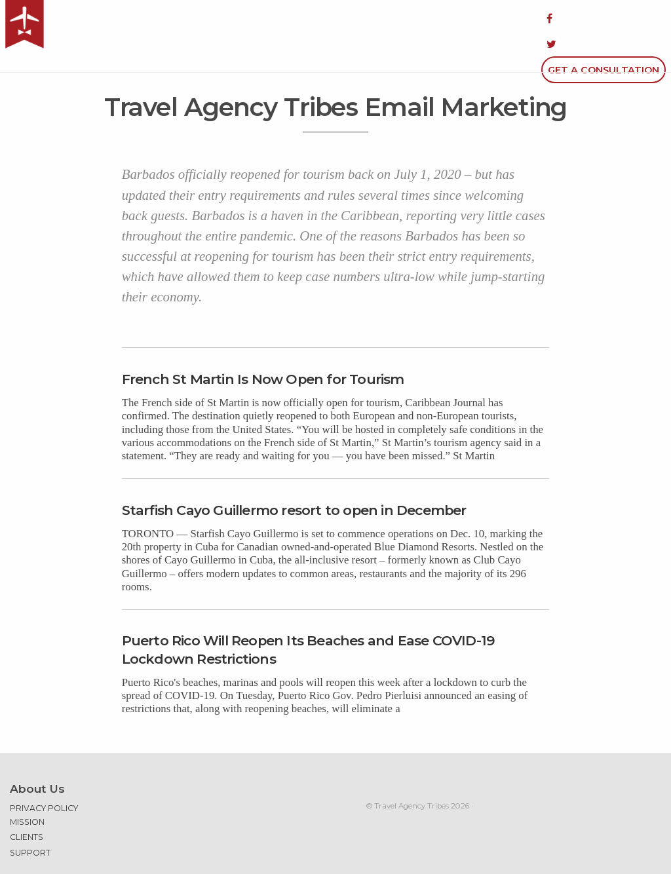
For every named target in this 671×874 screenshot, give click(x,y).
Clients (26, 803)
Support (30, 819)
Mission (27, 788)
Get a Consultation (603, 18)
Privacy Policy (44, 774)
